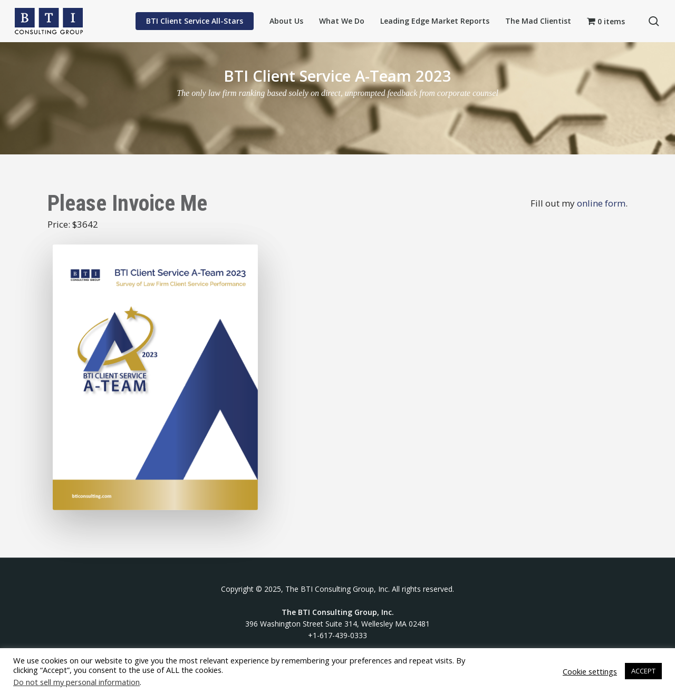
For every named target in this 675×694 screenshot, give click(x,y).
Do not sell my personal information (76, 682)
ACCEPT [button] (643, 671)
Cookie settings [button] (590, 671)
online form (601, 203)
